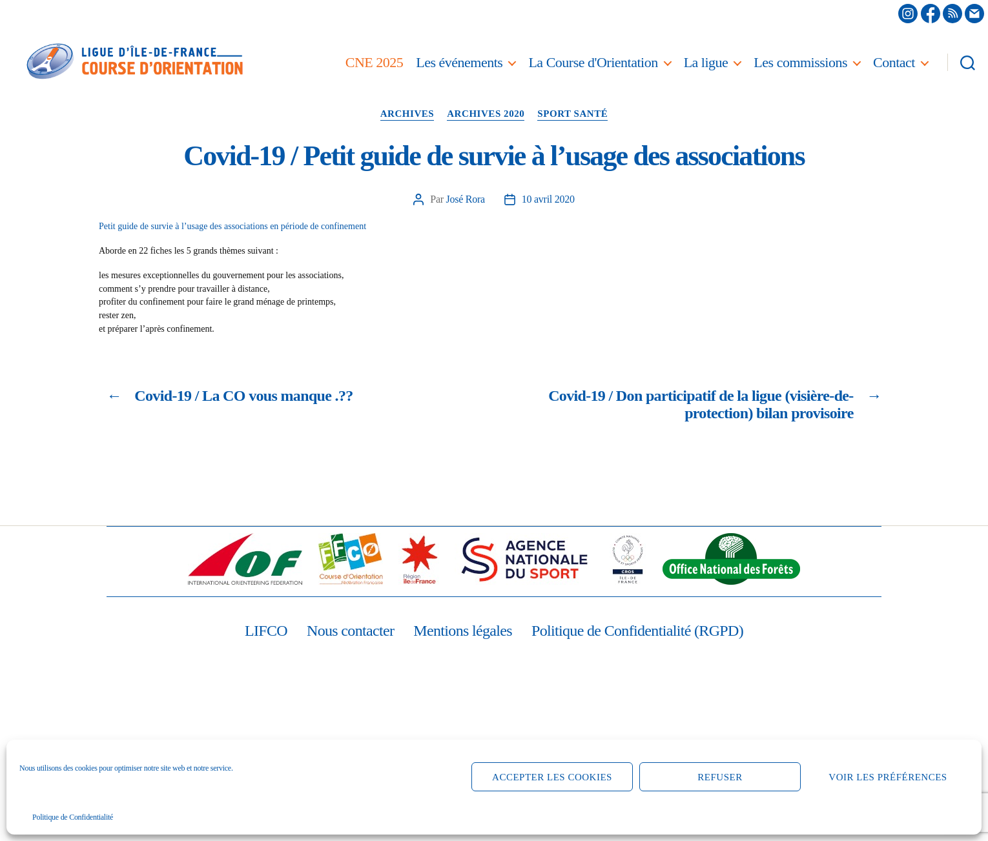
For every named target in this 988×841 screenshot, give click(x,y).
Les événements (459, 62)
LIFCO (266, 630)
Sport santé (572, 113)
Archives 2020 (485, 113)
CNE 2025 (374, 62)
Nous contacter (350, 630)
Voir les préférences (887, 777)
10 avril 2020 (548, 199)
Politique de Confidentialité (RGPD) (637, 630)
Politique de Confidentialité (72, 817)
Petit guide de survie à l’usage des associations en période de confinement (232, 226)
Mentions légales (462, 630)
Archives (407, 113)
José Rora (465, 199)
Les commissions (800, 62)
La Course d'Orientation (592, 62)
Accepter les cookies (552, 777)
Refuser (719, 777)
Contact (894, 62)
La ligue (706, 62)
